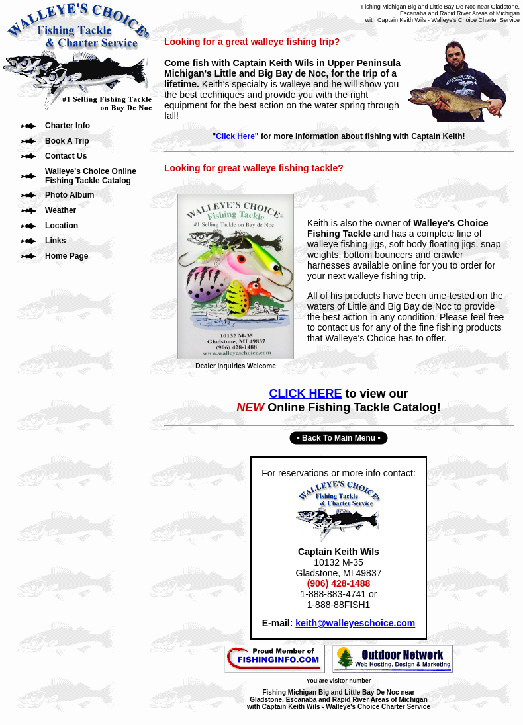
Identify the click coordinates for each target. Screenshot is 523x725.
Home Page (66, 256)
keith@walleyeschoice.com (355, 623)
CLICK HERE (305, 393)
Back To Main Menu (338, 438)
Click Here (235, 136)
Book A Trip (67, 141)
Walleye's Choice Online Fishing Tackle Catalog (90, 176)
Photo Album (69, 195)
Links (55, 240)
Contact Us (66, 156)
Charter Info (67, 125)
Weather (60, 210)
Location (61, 225)
